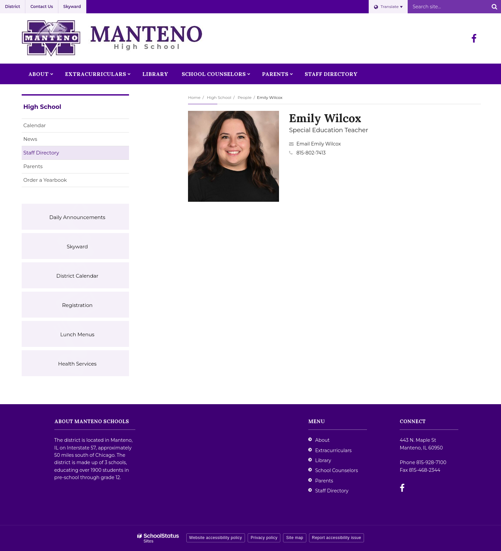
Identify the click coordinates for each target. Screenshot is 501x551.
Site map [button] (294, 537)
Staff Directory (41, 152)
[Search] (494, 6)
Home (194, 97)
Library (323, 460)
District (12, 6)
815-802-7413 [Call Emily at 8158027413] (311, 153)
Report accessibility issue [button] (336, 537)
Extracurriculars (333, 450)
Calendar (34, 125)
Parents (33, 166)
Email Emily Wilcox (318, 144)
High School (219, 97)
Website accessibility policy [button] (215, 537)
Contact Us (41, 6)
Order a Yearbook (55, 181)
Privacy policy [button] (264, 537)
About (322, 440)
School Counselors (336, 470)
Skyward (72, 6)
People (245, 97)
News (30, 139)
